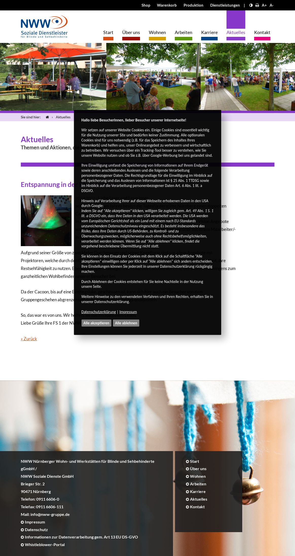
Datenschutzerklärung (98, 311)
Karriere (209, 32)
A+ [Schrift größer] (264, 5)
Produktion (193, 5)
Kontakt (262, 32)
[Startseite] (46, 117)
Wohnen (157, 32)
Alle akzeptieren (96, 323)
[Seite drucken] (257, 5)
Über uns (131, 32)
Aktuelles (236, 32)
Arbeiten (183, 32)
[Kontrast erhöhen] (251, 5)
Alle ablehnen (126, 323)
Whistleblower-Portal (45, 544)
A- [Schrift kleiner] (271, 5)
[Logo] (44, 25)
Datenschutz (36, 529)
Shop (146, 5)
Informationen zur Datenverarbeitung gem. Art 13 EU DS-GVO (81, 536)
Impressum (128, 311)
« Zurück (29, 338)
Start (108, 32)
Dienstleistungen (225, 5)
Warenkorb (167, 5)
